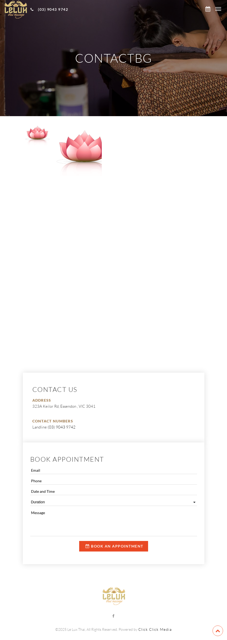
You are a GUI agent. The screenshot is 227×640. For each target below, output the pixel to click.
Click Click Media (155, 629)
